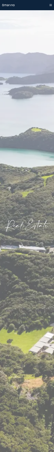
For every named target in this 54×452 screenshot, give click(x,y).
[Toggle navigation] (51, 5)
